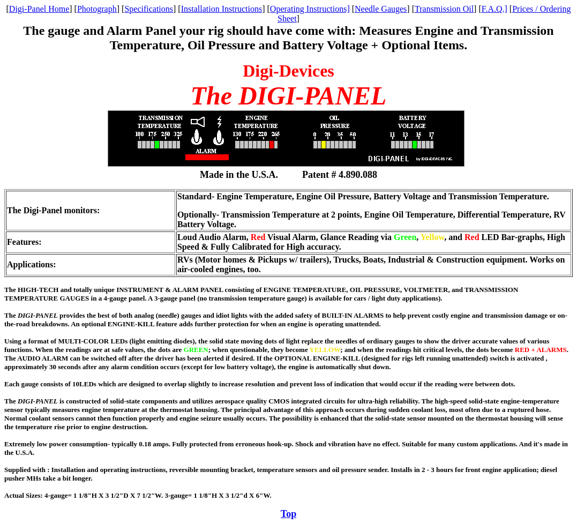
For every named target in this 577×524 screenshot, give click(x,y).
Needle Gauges (381, 8)
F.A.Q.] (494, 8)
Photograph (97, 8)
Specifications (148, 8)
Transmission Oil (444, 8)
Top (288, 513)
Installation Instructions (222, 8)
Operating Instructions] (310, 8)
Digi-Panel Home (39, 8)
